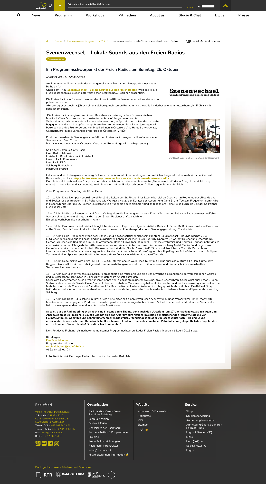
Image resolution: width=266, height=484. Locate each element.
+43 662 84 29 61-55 (63, 429)
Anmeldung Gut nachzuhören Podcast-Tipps (204, 426)
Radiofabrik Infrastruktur (103, 446)
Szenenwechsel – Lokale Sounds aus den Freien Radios (102, 90)
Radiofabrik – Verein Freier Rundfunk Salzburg (105, 412)
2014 (102, 41)
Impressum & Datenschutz (153, 411)
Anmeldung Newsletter (200, 420)
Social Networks (196, 446)
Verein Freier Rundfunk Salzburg (52, 412)
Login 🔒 (142, 429)
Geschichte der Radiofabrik (105, 428)
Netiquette (144, 416)
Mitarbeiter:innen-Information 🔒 (109, 455)
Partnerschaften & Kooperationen (109, 432)
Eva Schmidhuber (57, 340)
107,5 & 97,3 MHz (52, 436)
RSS (140, 420)
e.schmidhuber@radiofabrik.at (65, 346)
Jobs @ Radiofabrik (100, 450)
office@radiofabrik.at (52, 432)
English (190, 450)
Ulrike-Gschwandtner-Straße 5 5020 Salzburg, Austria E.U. (51, 420)
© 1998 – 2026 (55, 415)
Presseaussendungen (80, 41)
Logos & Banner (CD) (199, 432)
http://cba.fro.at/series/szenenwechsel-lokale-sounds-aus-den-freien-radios (121, 178)
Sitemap (142, 425)
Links (189, 437)
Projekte (94, 437)
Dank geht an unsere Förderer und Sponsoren (63, 467)
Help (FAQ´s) (194, 441)
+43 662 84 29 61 (60, 425)
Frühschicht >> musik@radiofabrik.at (89, 4)
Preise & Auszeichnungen (104, 441)
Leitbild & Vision (99, 419)
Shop (189, 411)
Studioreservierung (198, 416)
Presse (58, 41)
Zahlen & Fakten (98, 423)
